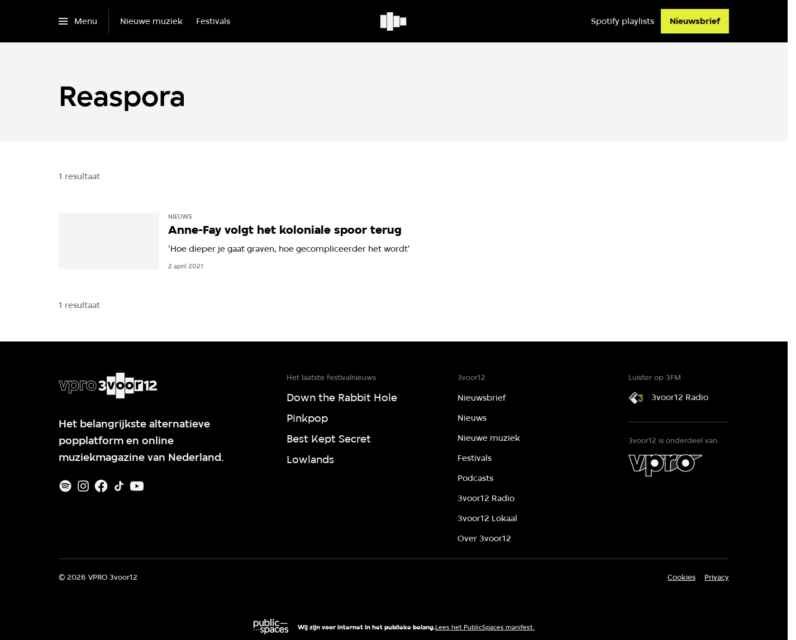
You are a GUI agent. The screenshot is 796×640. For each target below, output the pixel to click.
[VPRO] (665, 465)
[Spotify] (65, 486)
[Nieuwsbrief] (695, 21)
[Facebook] (101, 486)
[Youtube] (137, 486)
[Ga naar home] (394, 21)
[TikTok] (119, 486)
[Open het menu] (78, 21)
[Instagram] (83, 486)
